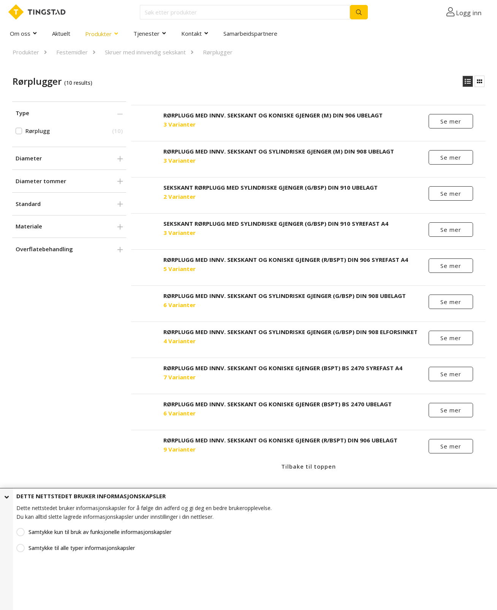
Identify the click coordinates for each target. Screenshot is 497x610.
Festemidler (72, 52)
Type (22, 113)
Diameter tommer (41, 181)
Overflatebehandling (44, 249)
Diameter (29, 158)
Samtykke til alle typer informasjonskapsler (81, 547)
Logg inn (468, 13)
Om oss (20, 33)
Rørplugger (218, 52)
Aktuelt (61, 33)
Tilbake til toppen (308, 466)
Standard (28, 204)
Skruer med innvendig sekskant (145, 52)
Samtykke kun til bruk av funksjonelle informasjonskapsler (99, 532)
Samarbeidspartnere (250, 33)
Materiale (29, 226)
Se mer (450, 121)
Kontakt (191, 33)
